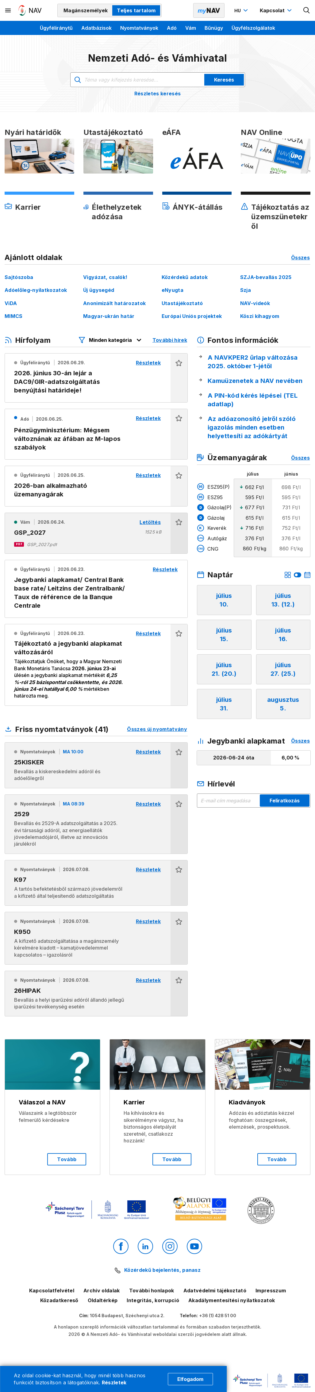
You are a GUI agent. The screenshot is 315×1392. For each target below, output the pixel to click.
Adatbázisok (96, 28)
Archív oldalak (101, 1290)
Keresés (224, 80)
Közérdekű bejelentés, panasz (162, 1270)
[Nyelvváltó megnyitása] (242, 10)
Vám (190, 28)
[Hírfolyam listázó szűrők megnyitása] (110, 340)
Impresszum (270, 1290)
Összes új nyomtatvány (157, 729)
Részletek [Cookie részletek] (114, 1382)
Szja (245, 290)
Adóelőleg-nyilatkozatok (36, 290)
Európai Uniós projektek (192, 316)
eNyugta (172, 290)
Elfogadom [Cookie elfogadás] (190, 1379)
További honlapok (151, 1290)
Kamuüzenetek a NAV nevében (255, 380)
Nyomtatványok (139, 28)
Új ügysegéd (98, 290)
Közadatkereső (59, 1300)
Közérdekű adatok (185, 277)
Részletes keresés (157, 93)
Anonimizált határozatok (114, 303)
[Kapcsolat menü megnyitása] (276, 10)
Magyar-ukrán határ (109, 316)
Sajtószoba (19, 277)
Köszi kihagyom (259, 316)
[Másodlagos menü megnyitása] (8, 10)
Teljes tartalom (136, 10)
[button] (179, 378)
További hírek (169, 340)
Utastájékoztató (182, 303)
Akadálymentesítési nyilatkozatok (231, 1300)
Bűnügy (214, 28)
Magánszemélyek (85, 10)
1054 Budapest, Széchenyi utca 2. (127, 1315)
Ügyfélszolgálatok (253, 28)
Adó (172, 28)
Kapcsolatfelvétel (51, 1290)
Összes (300, 257)
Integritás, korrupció (153, 1300)
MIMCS (14, 316)
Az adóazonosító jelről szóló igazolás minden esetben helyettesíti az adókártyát (252, 427)
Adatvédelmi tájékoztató (214, 1290)
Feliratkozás (285, 800)
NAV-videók (255, 303)
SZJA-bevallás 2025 (266, 277)
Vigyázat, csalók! (105, 277)
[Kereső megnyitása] (306, 10)
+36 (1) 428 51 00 (217, 1315)
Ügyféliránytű (56, 28)
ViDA (11, 303)
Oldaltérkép (103, 1300)
